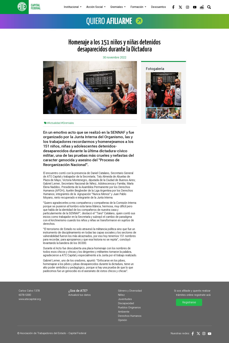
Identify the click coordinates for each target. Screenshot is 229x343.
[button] (178, 75)
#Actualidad (54, 123)
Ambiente (123, 311)
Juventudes (125, 299)
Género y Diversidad (130, 290)
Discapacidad (126, 303)
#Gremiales (67, 123)
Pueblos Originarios (129, 307)
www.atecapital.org (30, 299)
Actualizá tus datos (79, 294)
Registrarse (189, 302)
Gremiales (116, 7)
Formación (137, 7)
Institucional (71, 7)
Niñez (121, 294)
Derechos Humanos (129, 315)
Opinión (122, 320)
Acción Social (94, 7)
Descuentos (158, 7)
